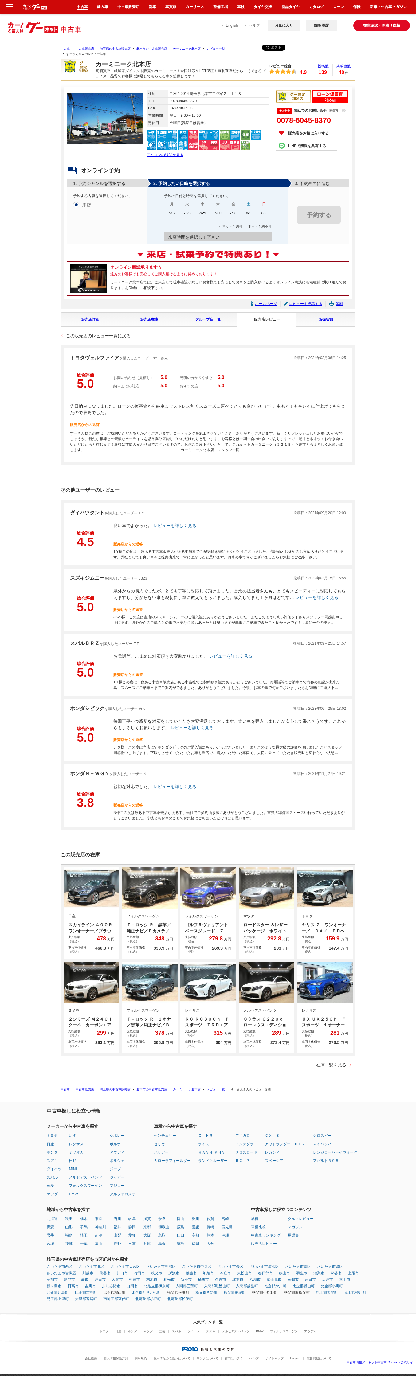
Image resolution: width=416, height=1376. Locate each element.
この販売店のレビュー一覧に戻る (98, 335)
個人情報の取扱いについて (171, 1358)
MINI (73, 1169)
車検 (241, 7)
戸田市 (100, 1279)
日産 (50, 1144)
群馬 (84, 1227)
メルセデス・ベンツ (85, 1177)
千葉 (84, 1243)
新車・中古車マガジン (388, 7)
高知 (195, 1235)
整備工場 (220, 7)
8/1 (248, 215)
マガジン (295, 1227)
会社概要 (91, 1358)
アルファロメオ (122, 1194)
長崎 (210, 1227)
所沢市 (173, 1273)
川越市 (87, 1273)
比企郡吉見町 (86, 1292)
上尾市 (353, 1273)
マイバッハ (322, 1144)
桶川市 (203, 1279)
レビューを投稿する (305, 304)
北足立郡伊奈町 (157, 1286)
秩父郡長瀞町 (235, 1292)
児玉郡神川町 (355, 1292)
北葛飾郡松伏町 (180, 1299)
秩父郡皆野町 (206, 1292)
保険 (357, 7)
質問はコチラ (234, 1358)
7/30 (218, 215)
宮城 (50, 1243)
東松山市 (244, 1273)
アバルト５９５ (326, 1161)
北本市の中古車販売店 (151, 48)
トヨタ (52, 1135)
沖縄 (225, 1235)
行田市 (139, 1273)
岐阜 (132, 1219)
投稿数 (323, 66)
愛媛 (195, 1227)
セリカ (159, 1144)
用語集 (293, 1235)
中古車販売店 (85, 48)
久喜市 (220, 1279)
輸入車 (102, 7)
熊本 (210, 1235)
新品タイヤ (290, 7)
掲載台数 (343, 66)
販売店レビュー (267, 319)
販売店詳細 (90, 319)
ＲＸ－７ (242, 1161)
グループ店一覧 (208, 319)
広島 (180, 1227)
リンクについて (207, 1358)
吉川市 (90, 1286)
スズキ (52, 1161)
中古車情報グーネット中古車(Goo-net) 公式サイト (381, 1362)
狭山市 (284, 1273)
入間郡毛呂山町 (217, 1286)
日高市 (73, 1286)
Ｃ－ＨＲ (205, 1135)
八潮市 (255, 1279)
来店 (86, 205)
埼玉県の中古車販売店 (115, 48)
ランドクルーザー (213, 1161)
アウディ (117, 1152)
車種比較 (258, 1227)
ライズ (203, 1144)
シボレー (117, 1135)
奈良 (162, 1219)
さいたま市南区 (298, 1267)
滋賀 (147, 1219)
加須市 (208, 1273)
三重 (132, 1243)
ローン (338, 7)
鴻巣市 (318, 1273)
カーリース (195, 7)
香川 (195, 1219)
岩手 (50, 1235)
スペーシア (274, 1161)
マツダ (52, 1194)
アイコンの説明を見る (165, 155)
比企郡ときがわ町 (146, 1292)
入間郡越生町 (247, 1286)
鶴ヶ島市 (54, 1286)
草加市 (52, 1279)
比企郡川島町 (58, 1292)
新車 (152, 7)
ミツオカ (76, 1152)
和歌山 (163, 1227)
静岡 (132, 1227)
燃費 (254, 1219)
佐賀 (210, 1219)
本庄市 (225, 1273)
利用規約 (141, 1358)
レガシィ (272, 1152)
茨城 (69, 1243)
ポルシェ (117, 1161)
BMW (73, 1194)
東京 (98, 1219)
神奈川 (100, 1227)
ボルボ (115, 1144)
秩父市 (156, 1273)
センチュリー (165, 1135)
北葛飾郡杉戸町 (148, 1299)
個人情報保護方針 (116, 1358)
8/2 (264, 215)
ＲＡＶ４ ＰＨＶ (211, 1152)
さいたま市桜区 (230, 1267)
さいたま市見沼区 (161, 1267)
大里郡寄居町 (86, 1299)
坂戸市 (327, 1279)
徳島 (180, 1243)
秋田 (69, 1219)
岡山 (180, 1219)
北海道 (52, 1219)
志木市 (151, 1279)
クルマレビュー (301, 1219)
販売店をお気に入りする (308, 133)
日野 (72, 1161)
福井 (117, 1227)
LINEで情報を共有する (307, 146)
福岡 (195, 1243)
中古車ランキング (266, 1235)
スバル (52, 1177)
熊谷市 (105, 1273)
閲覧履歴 (321, 25)
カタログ (316, 7)
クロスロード (246, 1152)
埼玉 (84, 1235)
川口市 (122, 1273)
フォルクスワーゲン (85, 1185)
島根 (162, 1243)
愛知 (132, 1235)
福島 (69, 1235)
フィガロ (242, 1135)
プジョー (117, 1185)
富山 (98, 1243)
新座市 (186, 1279)
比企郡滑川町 (275, 1286)
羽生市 (301, 1273)
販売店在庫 (149, 319)
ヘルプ (254, 25)
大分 (210, 1243)
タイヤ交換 (263, 7)
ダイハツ (54, 1169)
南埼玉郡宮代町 (116, 1299)
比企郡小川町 (332, 1286)
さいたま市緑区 (330, 1267)
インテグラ (244, 1144)
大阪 (147, 1235)
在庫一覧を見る (331, 1064)
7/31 (233, 215)
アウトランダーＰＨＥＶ (285, 1144)
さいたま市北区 (91, 1267)
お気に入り (284, 25)
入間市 (117, 1279)
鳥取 (162, 1235)
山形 (69, 1227)
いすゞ (74, 1135)
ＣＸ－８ (272, 1135)
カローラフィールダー (172, 1161)
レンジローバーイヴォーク (335, 1152)
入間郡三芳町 (187, 1286)
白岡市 (132, 1286)
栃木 (84, 1219)
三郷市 (293, 1279)
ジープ (115, 1169)
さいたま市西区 (60, 1267)
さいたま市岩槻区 (61, 1273)
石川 (117, 1219)
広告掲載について (319, 1358)
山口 (180, 1235)
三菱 (50, 1185)
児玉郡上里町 (58, 1299)
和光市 (169, 1279)
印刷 (339, 304)
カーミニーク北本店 (187, 48)
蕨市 (84, 1279)
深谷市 (336, 1273)
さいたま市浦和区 (264, 1267)
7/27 (171, 215)
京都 (147, 1227)
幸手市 (344, 1279)
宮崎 (225, 1219)
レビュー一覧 (215, 48)
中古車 (65, 48)
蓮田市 (310, 1279)
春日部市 (265, 1273)
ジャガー (117, 1177)
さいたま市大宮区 (125, 1267)
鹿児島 (227, 1227)
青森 (50, 1227)
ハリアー (161, 1152)
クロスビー (322, 1135)
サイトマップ (274, 1358)
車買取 (170, 7)
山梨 (117, 1235)
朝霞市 (134, 1279)
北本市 (237, 1279)
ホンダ (52, 1152)
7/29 (202, 215)
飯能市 (191, 1273)
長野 (117, 1243)
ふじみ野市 (111, 1286)
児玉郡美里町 (327, 1292)
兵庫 (147, 1243)
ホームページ (266, 304)
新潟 (98, 1235)
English (232, 25)
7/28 (187, 215)
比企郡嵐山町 (303, 1286)
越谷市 (69, 1279)
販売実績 (326, 319)
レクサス (76, 1144)
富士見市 (274, 1279)
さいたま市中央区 (196, 1267)
